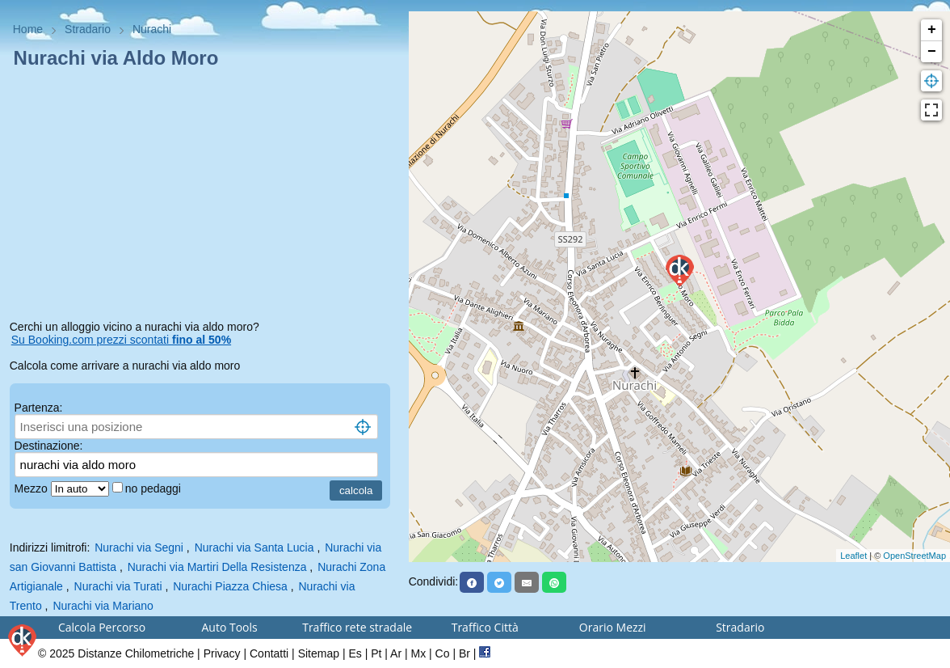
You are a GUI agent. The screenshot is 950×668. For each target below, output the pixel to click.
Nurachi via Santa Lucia (254, 547)
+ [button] (931, 30)
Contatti (269, 653)
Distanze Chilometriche (136, 653)
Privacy (222, 653)
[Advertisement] (204, 197)
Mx (419, 653)
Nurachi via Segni (139, 547)
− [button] (931, 51)
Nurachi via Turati (118, 586)
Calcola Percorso (101, 627)
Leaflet (853, 555)
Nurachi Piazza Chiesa (230, 586)
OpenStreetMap (914, 555)
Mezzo (33, 488)
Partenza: (39, 407)
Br (464, 653)
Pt (376, 653)
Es (354, 653)
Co (442, 653)
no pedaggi (154, 488)
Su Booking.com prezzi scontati (121, 339)
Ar (395, 653)
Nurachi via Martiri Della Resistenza (217, 566)
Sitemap (318, 653)
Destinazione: (49, 445)
